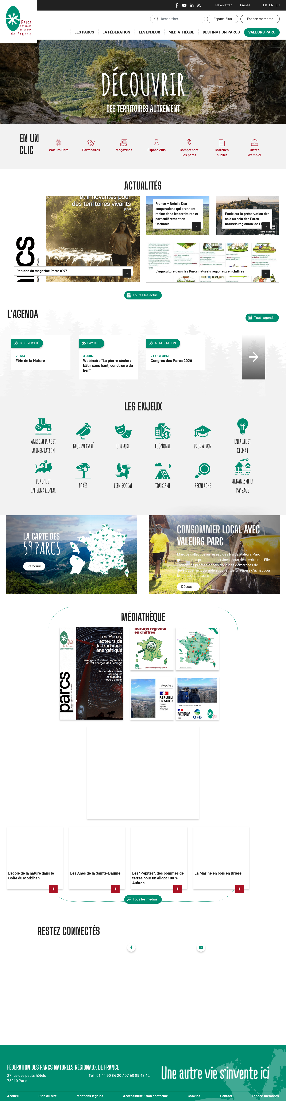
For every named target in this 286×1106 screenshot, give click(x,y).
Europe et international (37, 489)
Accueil (13, 1101)
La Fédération (116, 32)
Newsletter (223, 5)
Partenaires (91, 150)
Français (265, 5)
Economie (164, 447)
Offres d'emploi (254, 153)
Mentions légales (90, 1101)
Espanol (278, 5)
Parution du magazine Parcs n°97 (41, 271)
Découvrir (188, 591)
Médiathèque (181, 32)
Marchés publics (222, 153)
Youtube (184, 5)
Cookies (194, 1101)
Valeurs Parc (261, 32)
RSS (199, 5)
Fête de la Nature (30, 360)
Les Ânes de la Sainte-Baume (95, 878)
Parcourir (34, 570)
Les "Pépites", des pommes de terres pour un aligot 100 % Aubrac (158, 883)
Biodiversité (79, 447)
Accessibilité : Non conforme (145, 1101)
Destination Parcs (221, 32)
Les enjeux (149, 32)
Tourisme (164, 489)
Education (206, 447)
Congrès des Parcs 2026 (171, 360)
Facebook (177, 5)
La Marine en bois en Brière (217, 878)
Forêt (80, 489)
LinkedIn (191, 5)
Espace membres (260, 18)
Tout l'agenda (264, 317)
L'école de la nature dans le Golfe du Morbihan (31, 881)
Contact (226, 1101)
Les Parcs (84, 32)
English (271, 5)
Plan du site (47, 1101)
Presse (245, 5)
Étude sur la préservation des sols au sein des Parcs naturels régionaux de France (247, 219)
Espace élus (223, 18)
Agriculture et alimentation (37, 447)
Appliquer (156, 19)
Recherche (206, 489)
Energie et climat (248, 447)
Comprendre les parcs (189, 153)
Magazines (124, 150)
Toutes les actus (145, 295)
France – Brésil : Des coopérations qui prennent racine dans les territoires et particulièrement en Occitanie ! (176, 214)
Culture (122, 447)
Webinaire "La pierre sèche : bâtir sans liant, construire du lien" (108, 365)
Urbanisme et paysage (248, 489)
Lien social (122, 489)
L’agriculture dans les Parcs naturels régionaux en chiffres (199, 271)
